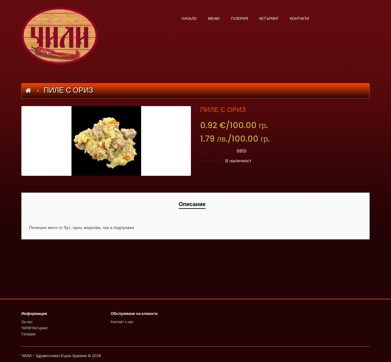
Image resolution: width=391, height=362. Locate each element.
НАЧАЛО (188, 18)
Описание (192, 204)
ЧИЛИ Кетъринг (34, 328)
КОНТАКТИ (299, 18)
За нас (26, 321)
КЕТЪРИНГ (269, 18)
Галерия (28, 334)
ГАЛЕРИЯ (239, 18)
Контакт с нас (122, 321)
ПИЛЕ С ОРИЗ (68, 90)
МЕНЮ (214, 18)
